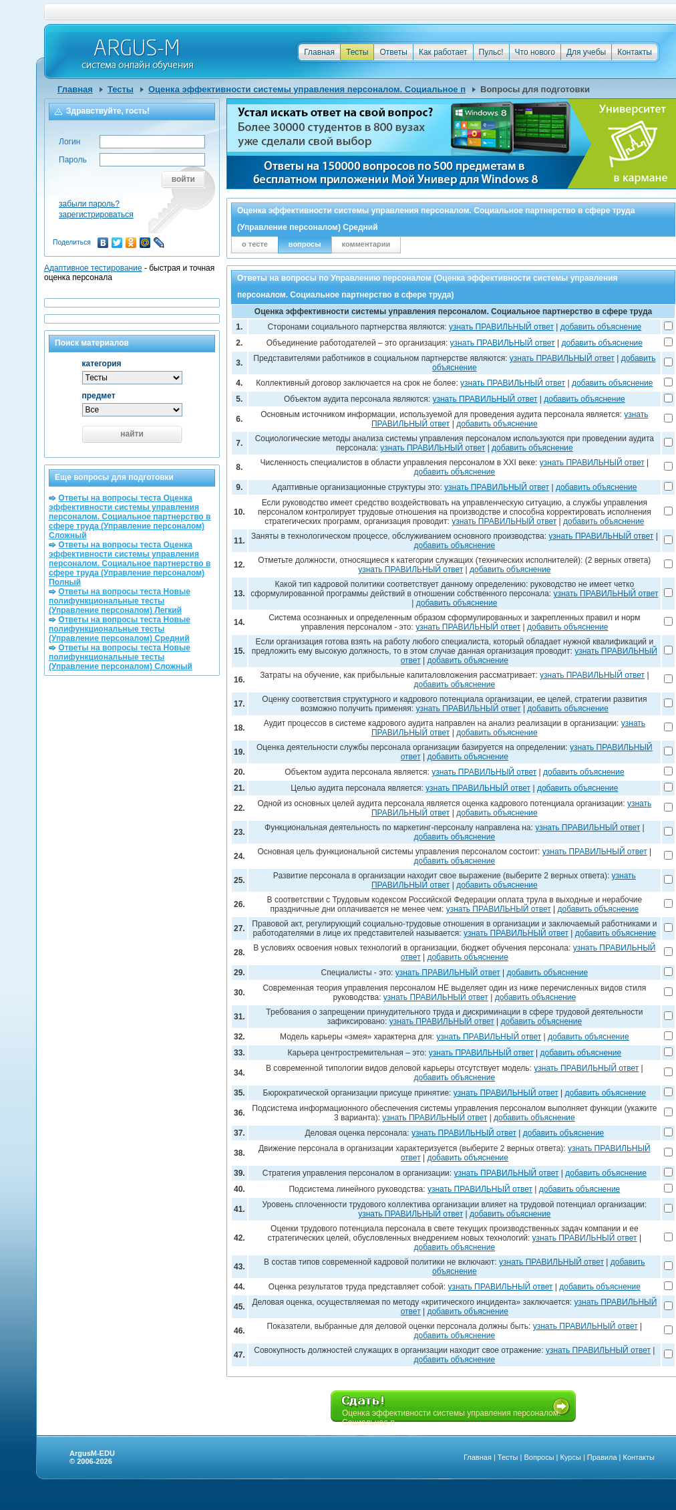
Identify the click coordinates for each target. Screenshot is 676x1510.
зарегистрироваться (96, 214)
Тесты (357, 52)
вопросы (305, 244)
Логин (69, 141)
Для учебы (586, 52)
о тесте (255, 244)
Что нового (535, 52)
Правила (602, 1457)
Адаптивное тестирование (93, 268)
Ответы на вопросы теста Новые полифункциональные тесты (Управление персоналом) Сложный (120, 657)
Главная (319, 52)
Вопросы (539, 1457)
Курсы (570, 1457)
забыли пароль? (89, 204)
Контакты (634, 52)
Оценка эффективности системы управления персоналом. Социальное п (307, 89)
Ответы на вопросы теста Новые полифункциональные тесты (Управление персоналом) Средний (119, 629)
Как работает (443, 52)
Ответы (393, 52)
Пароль (73, 159)
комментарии (366, 244)
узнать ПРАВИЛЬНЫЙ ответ (501, 327)
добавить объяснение (601, 327)
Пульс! (491, 52)
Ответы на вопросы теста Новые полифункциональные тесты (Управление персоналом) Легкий (119, 601)
